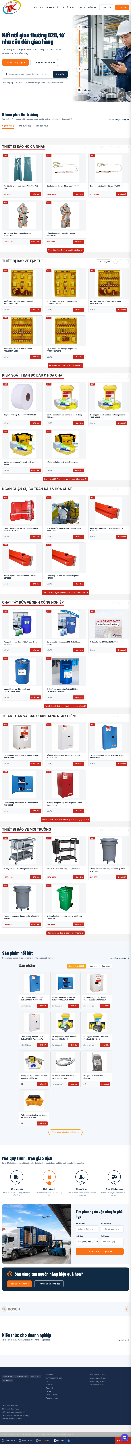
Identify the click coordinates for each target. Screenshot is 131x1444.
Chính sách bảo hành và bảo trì (13, 1412)
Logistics (81, 7)
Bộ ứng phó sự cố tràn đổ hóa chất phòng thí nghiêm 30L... (34, 1077)
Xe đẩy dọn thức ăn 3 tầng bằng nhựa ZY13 (63, 869)
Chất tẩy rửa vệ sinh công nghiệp (33, 602)
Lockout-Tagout (103, 261)
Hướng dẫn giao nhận (97, 1381)
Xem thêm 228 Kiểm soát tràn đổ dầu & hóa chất (65, 479)
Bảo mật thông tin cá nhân (12, 1419)
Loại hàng (87, 1240)
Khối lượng (112, 1240)
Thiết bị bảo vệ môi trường (26, 829)
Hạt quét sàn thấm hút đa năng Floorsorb (95, 1077)
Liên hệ (48, 1391)
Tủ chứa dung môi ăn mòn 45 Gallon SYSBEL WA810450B (32, 998)
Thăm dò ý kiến (51, 1395)
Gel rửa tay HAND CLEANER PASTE (103, 642)
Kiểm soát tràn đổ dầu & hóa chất (33, 375)
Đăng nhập (106, 7)
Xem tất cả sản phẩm (119, 958)
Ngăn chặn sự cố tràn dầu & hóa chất (37, 489)
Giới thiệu (49, 1385)
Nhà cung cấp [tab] (25, 126)
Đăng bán (122, 7)
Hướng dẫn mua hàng (97, 1375)
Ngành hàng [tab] (8, 126)
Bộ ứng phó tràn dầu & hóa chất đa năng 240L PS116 (95, 1038)
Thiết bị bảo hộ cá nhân (23, 147)
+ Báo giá (42, 1006)
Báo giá (35, 194)
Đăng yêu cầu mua (44, 62)
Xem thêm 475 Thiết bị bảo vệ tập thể (65, 365)
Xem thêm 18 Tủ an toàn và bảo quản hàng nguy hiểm (65, 819)
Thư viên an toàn (52, 1398)
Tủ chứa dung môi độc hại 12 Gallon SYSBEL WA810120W (94, 998)
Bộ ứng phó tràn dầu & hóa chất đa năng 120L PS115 (64, 1038)
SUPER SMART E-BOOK (54, 1378)
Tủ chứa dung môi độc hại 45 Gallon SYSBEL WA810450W (32, 1038)
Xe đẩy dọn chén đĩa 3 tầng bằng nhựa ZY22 (21, 869)
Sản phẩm (38, 7)
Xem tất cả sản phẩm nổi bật (65, 1132)
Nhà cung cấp (52, 7)
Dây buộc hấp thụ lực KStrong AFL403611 (63, 186)
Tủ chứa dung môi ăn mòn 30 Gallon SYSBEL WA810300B (63, 998)
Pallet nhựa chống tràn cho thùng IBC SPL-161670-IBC (34, 1116)
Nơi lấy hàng (87, 1227)
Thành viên (50, 1388)
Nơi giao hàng (112, 1227)
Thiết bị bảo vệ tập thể (22, 261)
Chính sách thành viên (10, 1406)
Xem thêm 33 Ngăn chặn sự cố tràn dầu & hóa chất (65, 592)
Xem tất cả (123, 1340)
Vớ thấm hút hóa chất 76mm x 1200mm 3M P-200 (64, 1077)
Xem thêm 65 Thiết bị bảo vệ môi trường (65, 933)
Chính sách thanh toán (10, 1409)
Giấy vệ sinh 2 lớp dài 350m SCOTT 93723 (20, 415)
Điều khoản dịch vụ (96, 1385)
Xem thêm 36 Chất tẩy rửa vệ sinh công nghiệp (65, 706)
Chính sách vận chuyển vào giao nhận (16, 1416)
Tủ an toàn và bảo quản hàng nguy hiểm (39, 716)
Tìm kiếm (60, 74)
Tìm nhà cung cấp (15, 62)
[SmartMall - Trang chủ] (11, 7)
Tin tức (48, 1381)
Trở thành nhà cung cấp (49, 1284)
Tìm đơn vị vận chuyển (100, 1251)
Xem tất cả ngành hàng (118, 119)
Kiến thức (92, 7)
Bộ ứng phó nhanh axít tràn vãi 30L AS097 (63, 462)
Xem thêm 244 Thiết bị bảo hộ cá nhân (65, 250)
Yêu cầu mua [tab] (42, 126)
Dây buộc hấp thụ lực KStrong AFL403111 (106, 186)
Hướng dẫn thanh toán (97, 1378)
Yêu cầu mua (68, 7)
